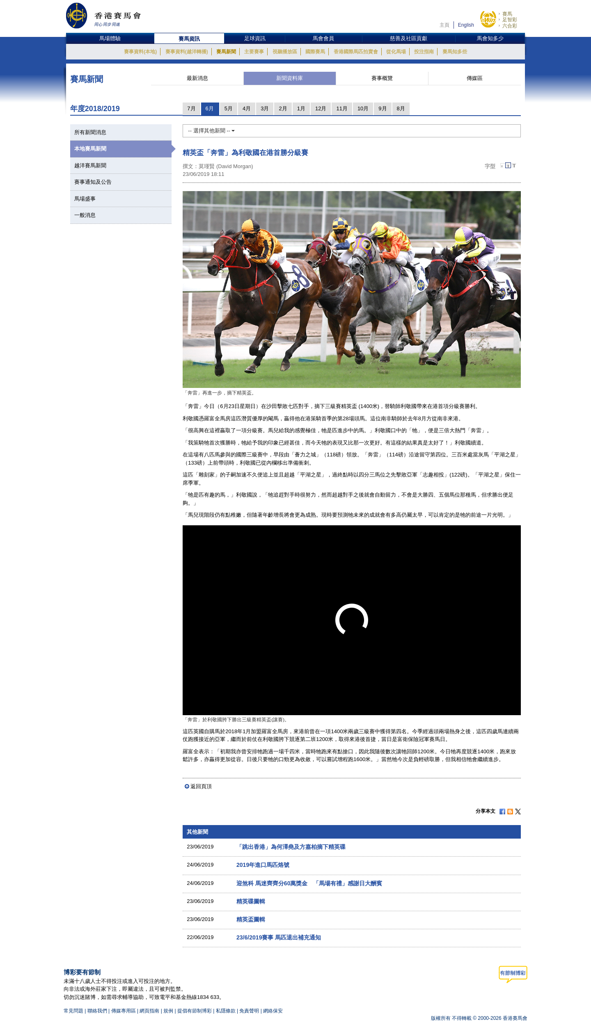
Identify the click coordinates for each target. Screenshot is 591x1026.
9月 (382, 108)
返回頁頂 (201, 786)
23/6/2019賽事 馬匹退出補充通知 (278, 937)
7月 (191, 108)
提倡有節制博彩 (194, 1011)
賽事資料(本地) (140, 52)
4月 (247, 108)
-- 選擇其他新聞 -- (211, 131)
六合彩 (509, 26)
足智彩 (509, 20)
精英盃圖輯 (250, 919)
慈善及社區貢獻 (408, 38)
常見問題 (73, 1011)
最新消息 (197, 78)
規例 (168, 1011)
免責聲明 (249, 1011)
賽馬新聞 (226, 52)
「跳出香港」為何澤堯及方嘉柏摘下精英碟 (291, 847)
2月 (283, 108)
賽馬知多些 (454, 52)
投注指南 (424, 52)
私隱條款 (226, 1011)
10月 (363, 108)
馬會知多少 (490, 38)
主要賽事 (254, 52)
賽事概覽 (382, 78)
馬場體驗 (110, 38)
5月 (228, 108)
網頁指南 (149, 1011)
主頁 (444, 25)
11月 (341, 108)
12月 (320, 108)
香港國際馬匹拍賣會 (356, 52)
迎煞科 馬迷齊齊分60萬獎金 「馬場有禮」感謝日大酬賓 (309, 883)
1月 (301, 108)
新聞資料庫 (289, 78)
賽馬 (507, 14)
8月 (401, 108)
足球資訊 (255, 38)
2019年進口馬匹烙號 (262, 865)
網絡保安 (273, 1011)
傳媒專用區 (123, 1011)
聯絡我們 (97, 1011)
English (466, 25)
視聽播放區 (285, 52)
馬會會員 (323, 38)
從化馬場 (396, 52)
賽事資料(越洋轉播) (186, 52)
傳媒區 (475, 78)
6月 (210, 108)
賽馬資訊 (189, 39)
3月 (265, 108)
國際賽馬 (315, 52)
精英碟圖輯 (250, 901)
